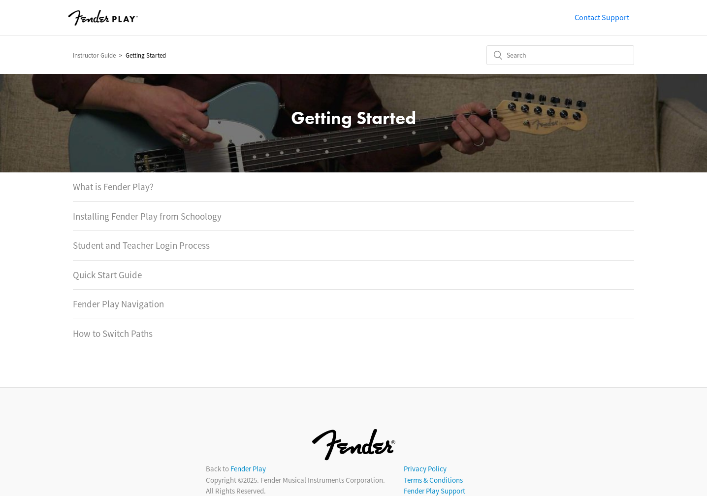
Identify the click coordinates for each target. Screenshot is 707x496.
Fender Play (248, 468)
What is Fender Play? (113, 187)
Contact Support (602, 17)
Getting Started (146, 55)
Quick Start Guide (107, 275)
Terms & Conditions (433, 480)
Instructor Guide (94, 55)
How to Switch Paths (113, 333)
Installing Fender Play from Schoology (147, 216)
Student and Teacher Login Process (141, 245)
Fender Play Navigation (118, 304)
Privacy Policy (425, 468)
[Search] (560, 55)
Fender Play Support (434, 491)
